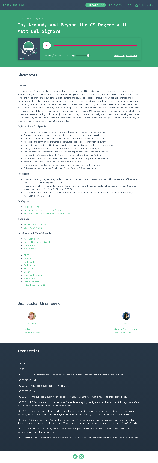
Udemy (27, 271)
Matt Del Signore (32, 238)
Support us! (95, 5)
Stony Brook (30, 248)
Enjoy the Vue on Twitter (35, 285)
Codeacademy (31, 261)
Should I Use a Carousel (35, 224)
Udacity (27, 258)
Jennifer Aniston (31, 281)
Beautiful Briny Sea (33, 227)
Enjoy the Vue (13, 5)
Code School (30, 265)
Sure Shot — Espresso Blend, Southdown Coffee (47, 213)
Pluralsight (29, 268)
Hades (27, 329)
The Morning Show (32, 332)
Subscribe (143, 5)
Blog (128, 5)
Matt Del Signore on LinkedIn (37, 242)
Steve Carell (30, 278)
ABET (26, 255)
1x (66, 55)
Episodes (115, 5)
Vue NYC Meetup (31, 245)
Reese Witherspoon (33, 275)
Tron (26, 252)
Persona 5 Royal (31, 206)
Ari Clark (31, 323)
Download (119, 55)
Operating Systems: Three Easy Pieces (42, 210)
